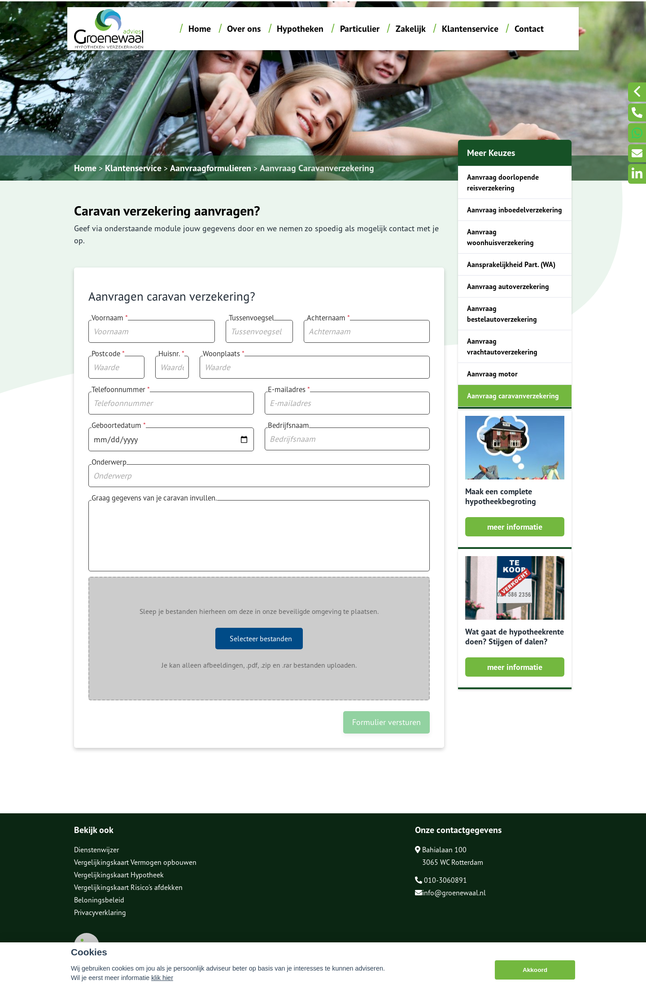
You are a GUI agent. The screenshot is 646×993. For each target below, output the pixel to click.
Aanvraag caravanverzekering (513, 395)
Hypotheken (300, 29)
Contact (529, 29)
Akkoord (535, 970)
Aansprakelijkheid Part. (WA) (511, 264)
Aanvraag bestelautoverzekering (502, 314)
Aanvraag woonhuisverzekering (500, 237)
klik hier (162, 978)
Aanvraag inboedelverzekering (514, 209)
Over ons (244, 29)
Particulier (360, 29)
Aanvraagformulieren (210, 168)
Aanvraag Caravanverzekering (317, 168)
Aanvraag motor (492, 373)
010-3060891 (441, 880)
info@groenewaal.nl (450, 892)
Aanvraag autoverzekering (508, 286)
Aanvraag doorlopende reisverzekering (503, 182)
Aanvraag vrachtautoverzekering (502, 346)
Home (199, 29)
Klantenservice (470, 29)
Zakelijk (411, 29)
